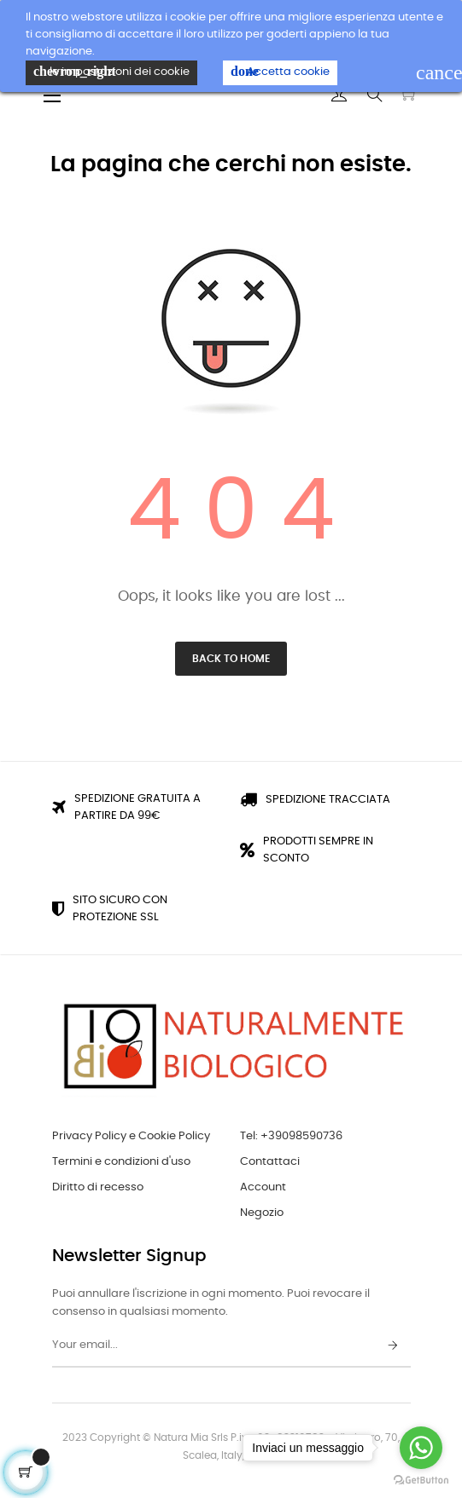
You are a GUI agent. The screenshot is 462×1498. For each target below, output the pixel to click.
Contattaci (270, 1161)
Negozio (262, 1213)
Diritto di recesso (97, 1187)
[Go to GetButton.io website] (421, 1480)
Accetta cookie (280, 71)
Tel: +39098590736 (291, 1136)
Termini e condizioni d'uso (121, 1161)
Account (263, 1187)
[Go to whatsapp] (421, 1447)
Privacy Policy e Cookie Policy (131, 1136)
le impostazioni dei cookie (111, 71)
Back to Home (231, 659)
